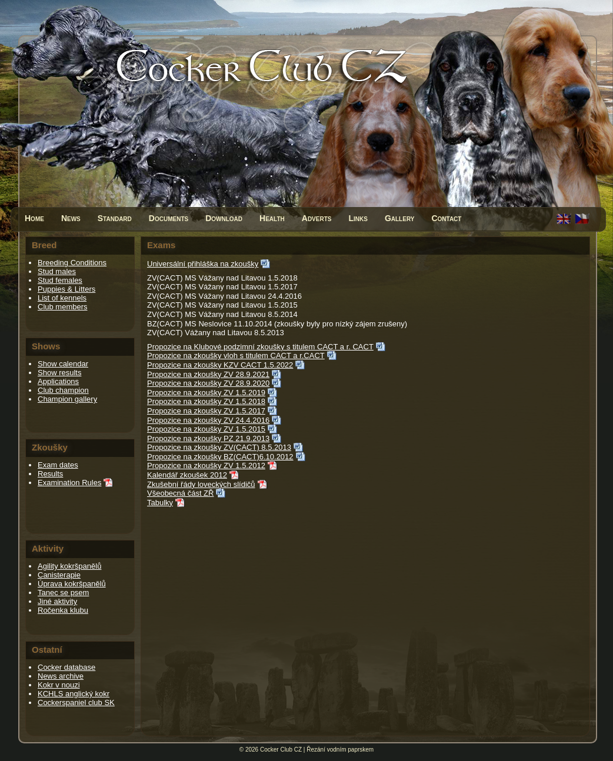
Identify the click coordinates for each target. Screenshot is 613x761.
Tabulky (160, 502)
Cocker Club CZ (281, 749)
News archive (61, 676)
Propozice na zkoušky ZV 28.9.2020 (208, 383)
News (71, 218)
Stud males (57, 271)
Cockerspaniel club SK (76, 702)
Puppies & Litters (66, 289)
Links (357, 218)
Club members (63, 306)
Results (50, 473)
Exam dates (58, 464)
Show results (59, 372)
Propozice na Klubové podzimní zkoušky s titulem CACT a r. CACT (260, 346)
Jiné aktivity (57, 601)
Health (272, 218)
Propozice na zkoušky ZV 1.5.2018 (206, 401)
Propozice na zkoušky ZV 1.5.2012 (206, 465)
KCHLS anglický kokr (73, 693)
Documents (168, 218)
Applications (58, 381)
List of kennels (62, 297)
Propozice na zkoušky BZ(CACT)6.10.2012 (220, 456)
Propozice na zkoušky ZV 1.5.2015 (206, 429)
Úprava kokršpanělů (72, 583)
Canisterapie (59, 574)
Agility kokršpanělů (69, 566)
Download (223, 218)
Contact (446, 218)
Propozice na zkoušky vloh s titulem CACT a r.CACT (236, 355)
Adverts (317, 218)
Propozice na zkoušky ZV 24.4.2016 (208, 420)
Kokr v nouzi (59, 684)
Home (34, 218)
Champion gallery (67, 399)
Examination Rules (69, 482)
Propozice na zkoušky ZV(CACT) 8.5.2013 (219, 447)
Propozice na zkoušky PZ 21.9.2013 (208, 438)
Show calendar (63, 363)
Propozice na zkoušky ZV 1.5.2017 (206, 410)
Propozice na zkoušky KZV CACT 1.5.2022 (220, 365)
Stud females (60, 280)
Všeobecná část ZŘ (180, 493)
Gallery (400, 218)
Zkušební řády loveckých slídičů (201, 484)
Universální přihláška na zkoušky (202, 263)
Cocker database (66, 667)
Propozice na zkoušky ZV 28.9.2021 (208, 374)
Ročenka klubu (63, 610)
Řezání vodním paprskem (340, 749)
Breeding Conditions (72, 262)
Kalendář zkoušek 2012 (187, 474)
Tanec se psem (63, 592)
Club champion (63, 390)
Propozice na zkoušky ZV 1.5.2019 (206, 392)
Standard (115, 218)
